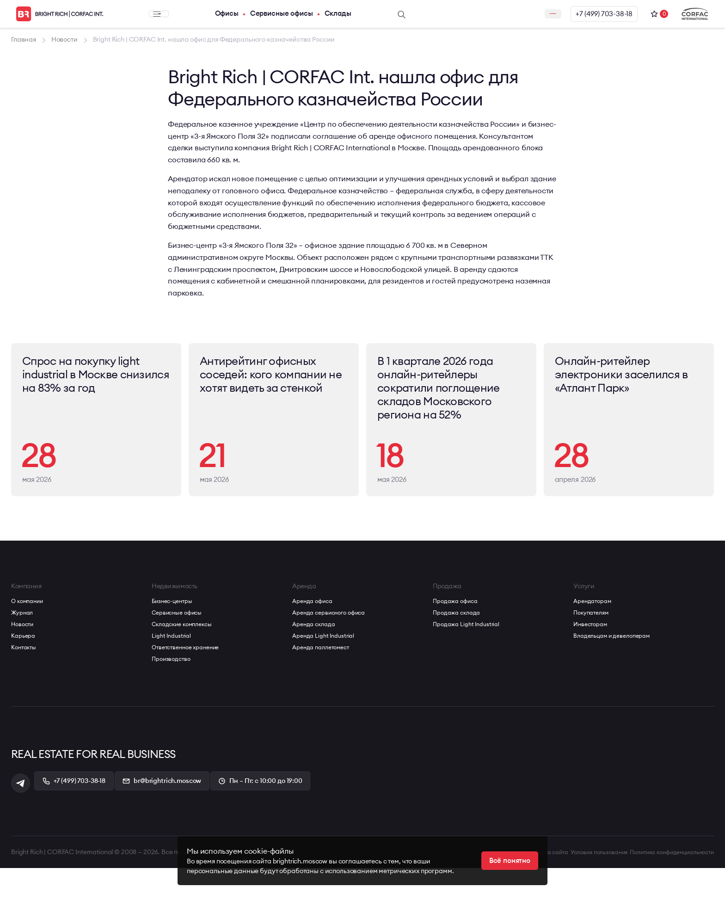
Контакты (25, 679)
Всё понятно (508, 860)
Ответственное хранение (191, 679)
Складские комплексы (186, 656)
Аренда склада (316, 656)
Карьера (24, 667)
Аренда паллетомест (324, 679)
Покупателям (593, 644)
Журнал (24, 644)
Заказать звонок (516, 13)
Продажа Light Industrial (470, 656)
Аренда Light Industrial (327, 667)
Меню (144, 13)
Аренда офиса (315, 632)
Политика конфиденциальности (664, 883)
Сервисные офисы (259, 13)
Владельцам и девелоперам (617, 667)
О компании (30, 632)
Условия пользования (571, 883)
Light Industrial (174, 667)
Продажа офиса (458, 632)
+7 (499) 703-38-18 (600, 13)
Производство (174, 690)
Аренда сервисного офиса (334, 644)
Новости (24, 656)
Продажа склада (459, 644)
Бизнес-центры (176, 632)
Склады (318, 13)
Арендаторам (595, 632)
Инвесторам (593, 656)
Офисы (201, 13)
